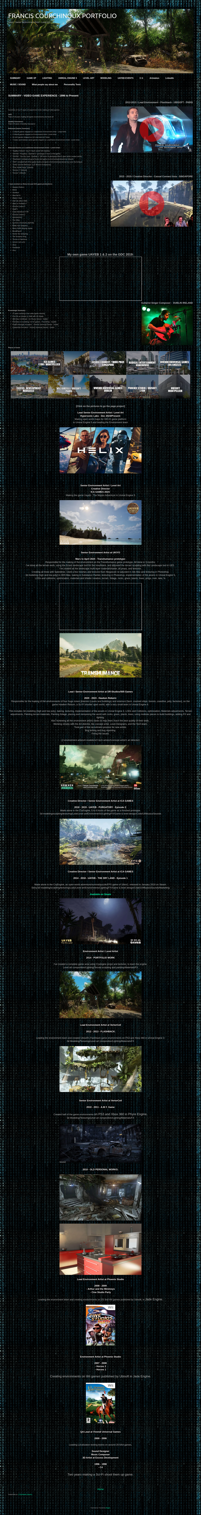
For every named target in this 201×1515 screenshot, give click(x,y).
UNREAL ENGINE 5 (67, 78)
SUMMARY (15, 78)
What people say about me (45, 84)
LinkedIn (169, 78)
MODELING (106, 78)
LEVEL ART (88, 78)
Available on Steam (100, 894)
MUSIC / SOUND (18, 84)
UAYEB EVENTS (125, 78)
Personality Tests (72, 84)
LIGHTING (47, 78)
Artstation (154, 78)
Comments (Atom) (25, 1494)
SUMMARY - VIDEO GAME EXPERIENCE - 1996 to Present (43, 95)
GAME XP (31, 78)
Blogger (108, 1508)
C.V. (141, 78)
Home (100, 1489)
